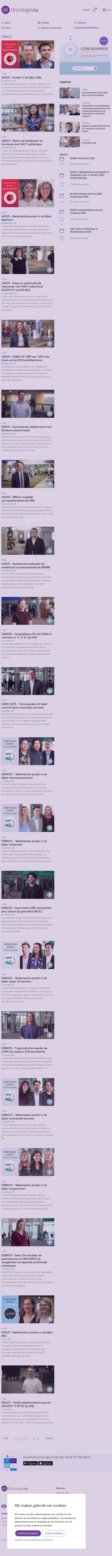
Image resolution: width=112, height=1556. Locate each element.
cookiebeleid (31, 1540)
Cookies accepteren (28, 1533)
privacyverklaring (45, 1540)
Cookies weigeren (54, 1533)
